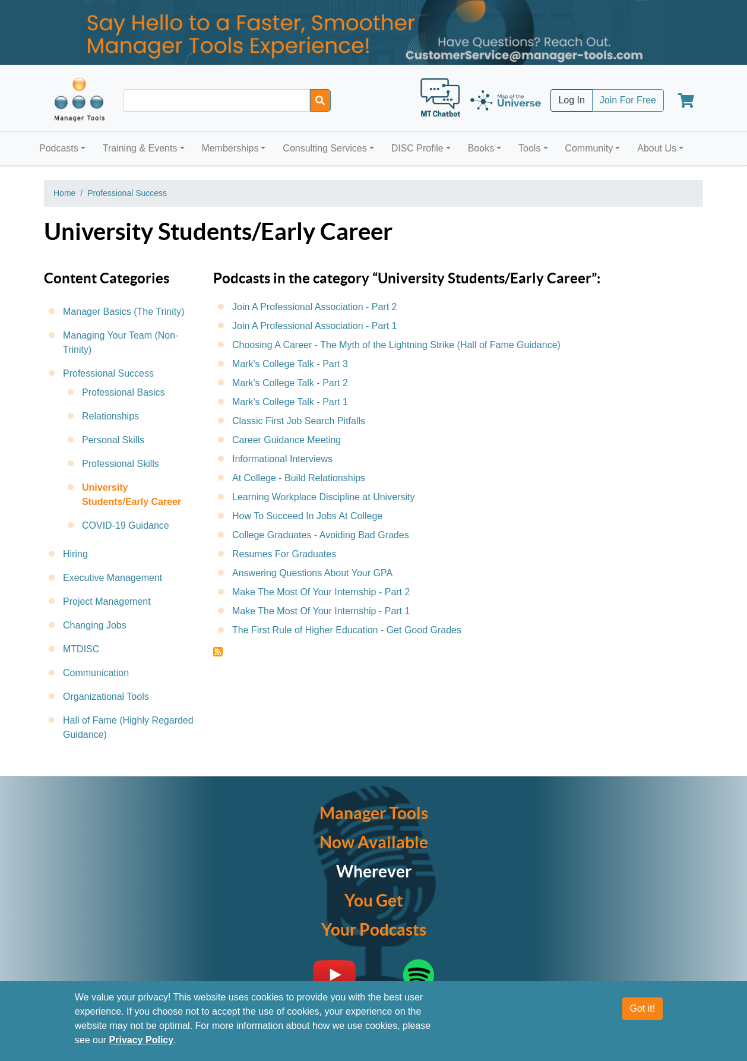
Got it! (643, 1008)
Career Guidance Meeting (286, 440)
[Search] (320, 100)
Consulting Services (324, 148)
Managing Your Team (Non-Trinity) (121, 342)
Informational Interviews (282, 459)
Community (589, 148)
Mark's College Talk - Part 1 (290, 402)
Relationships (110, 416)
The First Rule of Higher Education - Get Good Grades (346, 630)
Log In (571, 100)
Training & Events (140, 148)
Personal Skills (113, 440)
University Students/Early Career (131, 494)
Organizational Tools (106, 696)
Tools (529, 148)
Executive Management (112, 578)
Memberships (229, 148)
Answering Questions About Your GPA (312, 573)
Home (64, 193)
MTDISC (81, 649)
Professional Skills (120, 464)
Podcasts (58, 148)
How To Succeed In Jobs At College (307, 516)
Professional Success (127, 193)
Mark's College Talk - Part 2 (290, 383)
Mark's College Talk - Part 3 (290, 364)
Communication (96, 673)
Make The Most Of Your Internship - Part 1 (321, 611)
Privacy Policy (141, 1040)
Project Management (107, 601)
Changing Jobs (94, 625)
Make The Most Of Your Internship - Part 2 (321, 592)
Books (481, 148)
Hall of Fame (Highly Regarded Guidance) (128, 727)
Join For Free (628, 100)
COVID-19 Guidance (125, 525)
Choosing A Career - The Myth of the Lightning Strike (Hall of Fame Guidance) (396, 345)
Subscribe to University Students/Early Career (218, 651)
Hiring (75, 554)
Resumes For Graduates (284, 554)
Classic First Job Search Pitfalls (298, 421)
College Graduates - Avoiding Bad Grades (320, 535)
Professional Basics (123, 392)
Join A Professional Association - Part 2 (314, 307)
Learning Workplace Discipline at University (323, 497)
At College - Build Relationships (298, 478)
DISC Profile (417, 148)
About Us (656, 148)
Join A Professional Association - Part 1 (314, 326)
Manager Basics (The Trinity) (124, 312)
